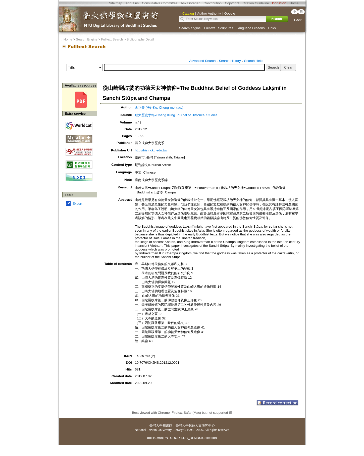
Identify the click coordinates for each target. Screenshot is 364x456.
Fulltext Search (112, 39)
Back (298, 20)
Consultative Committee (159, 3)
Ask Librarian (190, 3)
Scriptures (225, 28)
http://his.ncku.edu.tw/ (151, 150)
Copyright (232, 3)
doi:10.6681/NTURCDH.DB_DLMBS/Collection (182, 438)
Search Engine (86, 39)
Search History (230, 61)
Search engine (190, 28)
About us (132, 3)
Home (294, 3)
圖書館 (167, 425)
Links (272, 28)
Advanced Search (202, 61)
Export (77, 203)
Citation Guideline (255, 3)
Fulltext (209, 28)
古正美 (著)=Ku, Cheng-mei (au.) (159, 107)
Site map (115, 3)
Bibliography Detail (140, 39)
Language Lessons (250, 28)
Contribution (212, 3)
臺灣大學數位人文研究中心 (195, 425)
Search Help (253, 61)
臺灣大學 (156, 425)
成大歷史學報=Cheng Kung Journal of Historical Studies (176, 115)
